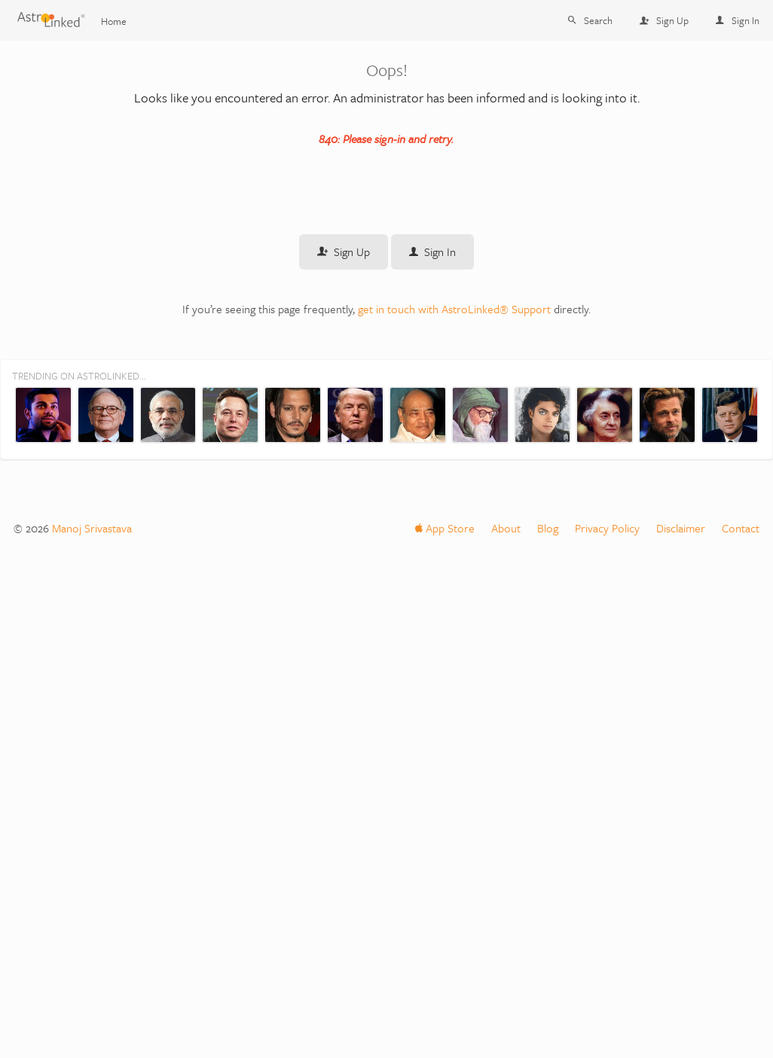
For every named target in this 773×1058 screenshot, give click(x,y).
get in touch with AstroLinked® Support (454, 308)
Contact (740, 528)
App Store (445, 528)
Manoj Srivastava (92, 528)
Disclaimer (680, 528)
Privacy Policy (607, 528)
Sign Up (664, 20)
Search (590, 20)
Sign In (737, 20)
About (506, 528)
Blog (547, 528)
